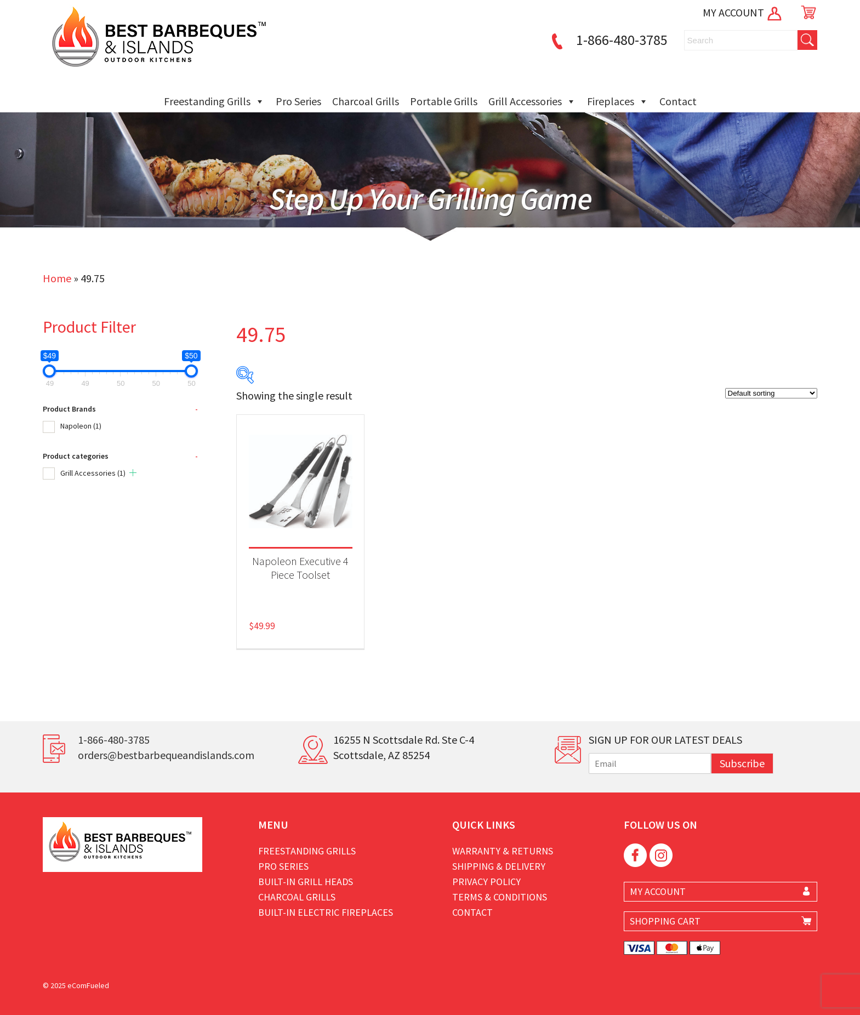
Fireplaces (617, 101)
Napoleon (80, 426)
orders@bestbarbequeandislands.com (166, 755)
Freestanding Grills (214, 101)
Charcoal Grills (365, 101)
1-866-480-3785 (608, 40)
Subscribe (742, 763)
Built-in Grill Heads (305, 881)
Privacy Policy (486, 881)
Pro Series (298, 101)
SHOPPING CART (665, 921)
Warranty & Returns (502, 851)
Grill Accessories (532, 101)
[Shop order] (771, 393)
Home (57, 278)
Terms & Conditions (499, 897)
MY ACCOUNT (743, 12)
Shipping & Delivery (498, 866)
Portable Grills (443, 101)
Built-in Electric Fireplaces (325, 912)
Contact (678, 101)
